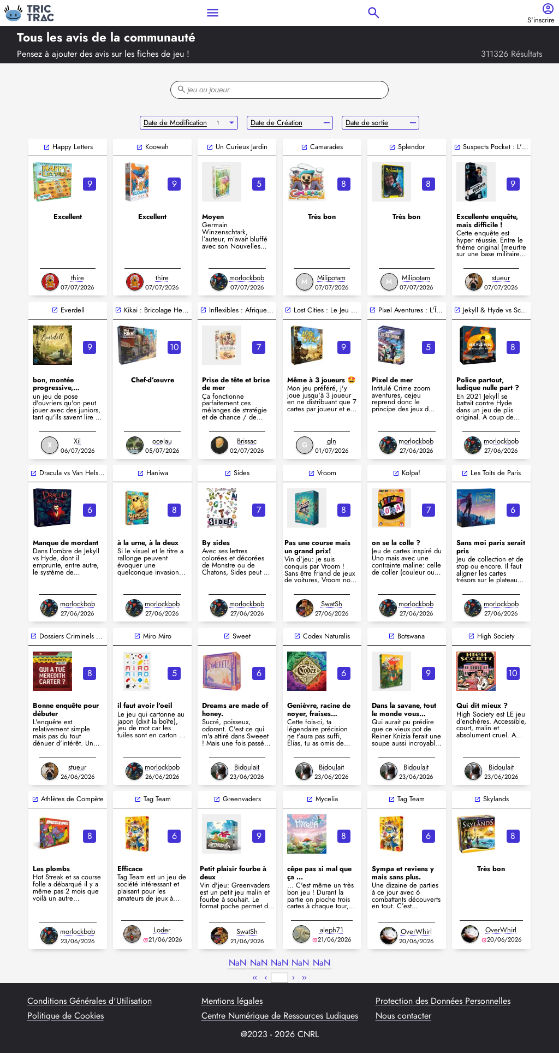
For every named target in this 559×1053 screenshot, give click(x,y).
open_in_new (46, 147)
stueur (501, 278)
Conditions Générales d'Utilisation (89, 1001)
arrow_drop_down (231, 122)
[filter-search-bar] (279, 90)
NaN (237, 963)
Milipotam (331, 278)
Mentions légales (232, 1001)
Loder (161, 930)
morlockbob (246, 278)
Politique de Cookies (65, 1016)
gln (331, 441)
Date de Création (276, 122)
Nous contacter (403, 1016)
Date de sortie (367, 122)
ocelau (162, 441)
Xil (77, 441)
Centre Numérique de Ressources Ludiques (279, 1016)
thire (77, 278)
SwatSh (331, 604)
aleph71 (331, 930)
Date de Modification (175, 122)
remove (326, 122)
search (373, 12)
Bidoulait (246, 767)
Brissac (247, 441)
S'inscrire (541, 20)
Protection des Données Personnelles (443, 1001)
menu (212, 12)
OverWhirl (416, 931)
